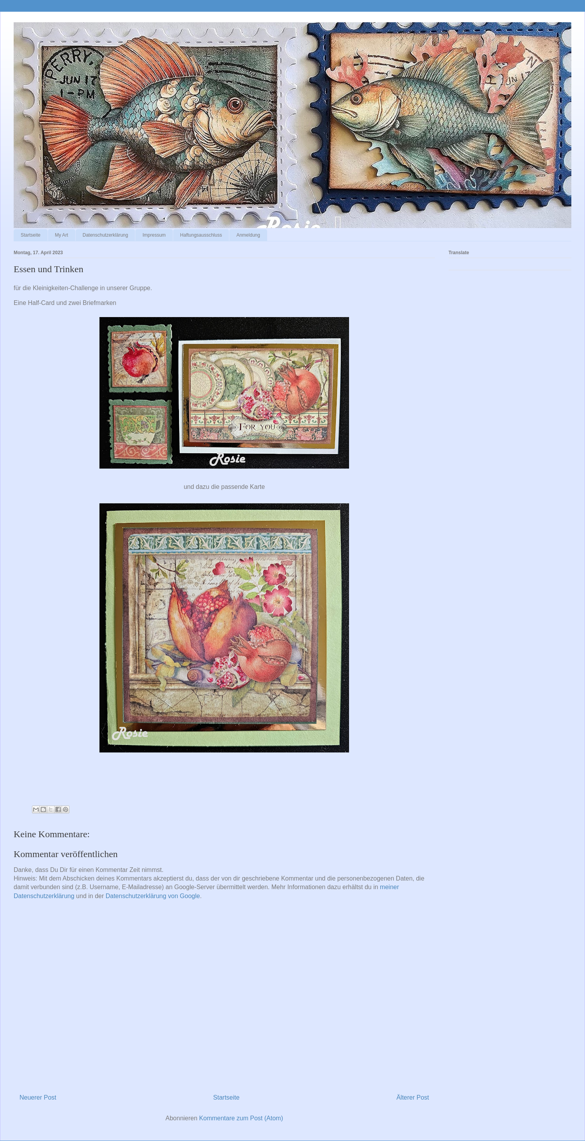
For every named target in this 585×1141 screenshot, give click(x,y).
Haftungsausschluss (201, 235)
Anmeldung (248, 235)
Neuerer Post (38, 1097)
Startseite (31, 235)
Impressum (153, 235)
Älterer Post (412, 1097)
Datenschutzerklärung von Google (153, 896)
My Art (61, 235)
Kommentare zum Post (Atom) (241, 1118)
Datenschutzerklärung (105, 235)
